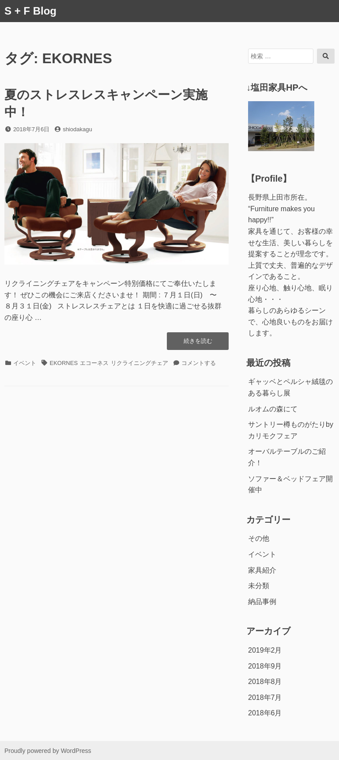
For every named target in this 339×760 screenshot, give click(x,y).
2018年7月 (265, 697)
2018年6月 (265, 713)
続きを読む (197, 343)
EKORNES (64, 363)
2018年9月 (265, 666)
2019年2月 (265, 650)
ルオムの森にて (273, 409)
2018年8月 (265, 681)
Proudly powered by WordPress (47, 750)
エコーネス (94, 363)
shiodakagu (77, 129)
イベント (24, 363)
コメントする (198, 363)
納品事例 (262, 601)
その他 (258, 538)
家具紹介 (262, 570)
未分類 (258, 585)
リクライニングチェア (139, 363)
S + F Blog (30, 11)
